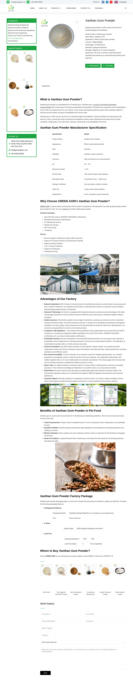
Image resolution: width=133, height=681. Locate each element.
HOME (32, 8)
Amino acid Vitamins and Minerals (20, 36)
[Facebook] (103, 2)
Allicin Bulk (46, 592)
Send (45, 673)
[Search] (125, 8)
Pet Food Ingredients (15, 38)
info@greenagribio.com (18, 2)
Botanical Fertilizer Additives (18, 28)
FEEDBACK (99, 8)
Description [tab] (46, 86)
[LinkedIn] (107, 2)
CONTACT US (85, 8)
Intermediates (13, 41)
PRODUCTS (56, 8)
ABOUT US (43, 8)
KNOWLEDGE (71, 8)
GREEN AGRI (44, 206)
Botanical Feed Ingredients (17, 33)
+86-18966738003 (37, 2)
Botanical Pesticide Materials (18, 25)
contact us (65, 209)
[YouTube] (111, 2)
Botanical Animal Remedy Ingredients (21, 30)
